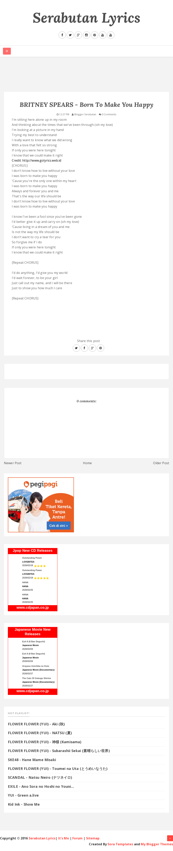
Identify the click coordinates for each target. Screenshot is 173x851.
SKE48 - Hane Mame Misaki (32, 759)
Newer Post (13, 463)
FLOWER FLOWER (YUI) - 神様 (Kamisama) (44, 741)
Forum (77, 838)
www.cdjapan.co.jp (33, 607)
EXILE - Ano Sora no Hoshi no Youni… (41, 786)
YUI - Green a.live (23, 795)
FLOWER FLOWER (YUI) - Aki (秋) (36, 724)
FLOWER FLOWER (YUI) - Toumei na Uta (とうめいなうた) (60, 768)
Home (87, 463)
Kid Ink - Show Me (24, 804)
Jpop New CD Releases (32, 551)
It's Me (63, 838)
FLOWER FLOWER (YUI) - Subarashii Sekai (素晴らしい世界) (59, 750)
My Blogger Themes (157, 844)
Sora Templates (120, 844)
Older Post (161, 463)
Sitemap (93, 838)
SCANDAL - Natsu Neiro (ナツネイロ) (40, 777)
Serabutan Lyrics (87, 17)
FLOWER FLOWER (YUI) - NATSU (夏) (40, 732)
